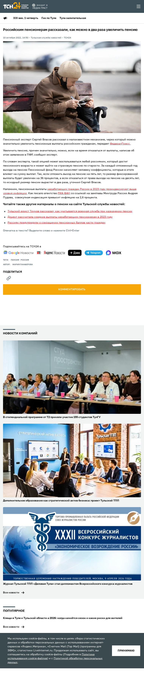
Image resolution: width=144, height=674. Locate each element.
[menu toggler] (138, 6)
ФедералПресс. (120, 143)
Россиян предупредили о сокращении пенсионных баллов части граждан (56, 222)
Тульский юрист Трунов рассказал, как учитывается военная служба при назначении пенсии (70, 211)
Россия (25, 260)
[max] (113, 252)
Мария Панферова (23, 264)
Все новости (11, 592)
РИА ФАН (64, 193)
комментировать (72, 289)
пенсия (15, 260)
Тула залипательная (72, 18)
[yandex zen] (75, 253)
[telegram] (94, 252)
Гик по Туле (48, 18)
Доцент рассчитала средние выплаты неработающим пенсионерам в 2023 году (60, 217)
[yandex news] (51, 252)
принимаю (126, 650)
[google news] (18, 253)
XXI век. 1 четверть (25, 18)
